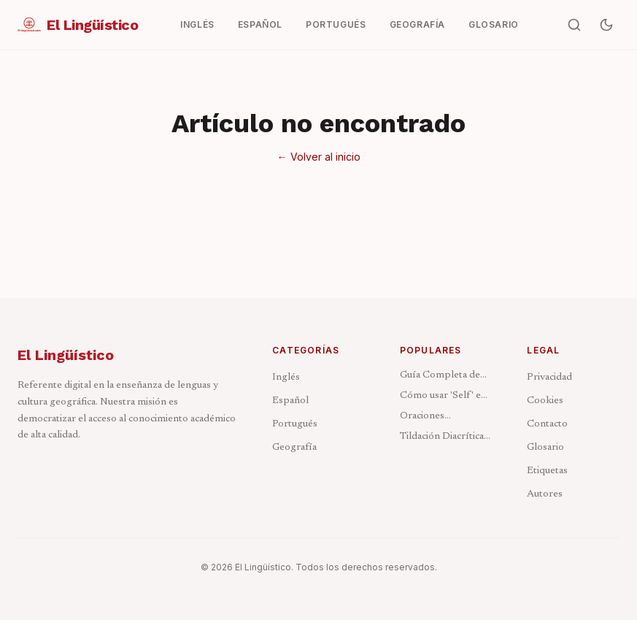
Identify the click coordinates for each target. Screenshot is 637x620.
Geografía (294, 448)
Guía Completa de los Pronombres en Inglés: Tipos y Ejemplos (442, 376)
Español (290, 401)
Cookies (545, 401)
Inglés (286, 377)
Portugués (294, 424)
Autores (545, 494)
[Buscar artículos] (574, 25)
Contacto (547, 424)
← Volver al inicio (318, 156)
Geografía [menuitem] (417, 24)
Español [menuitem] (260, 24)
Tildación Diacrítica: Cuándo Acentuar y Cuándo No (443, 438)
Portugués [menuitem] (336, 24)
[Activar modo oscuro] (606, 25)
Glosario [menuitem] (493, 24)
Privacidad (549, 377)
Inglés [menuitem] (197, 24)
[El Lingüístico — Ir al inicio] (78, 25)
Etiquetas (547, 471)
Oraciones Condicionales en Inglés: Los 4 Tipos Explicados (442, 417)
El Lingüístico (66, 355)
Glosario (545, 448)
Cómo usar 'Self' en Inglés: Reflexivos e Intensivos (443, 397)
